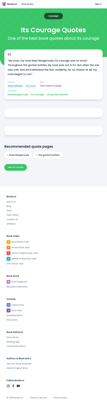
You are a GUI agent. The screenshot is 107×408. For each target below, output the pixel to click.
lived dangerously (18, 94)
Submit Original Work (17, 368)
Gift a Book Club (15, 263)
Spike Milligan (15, 85)
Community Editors (16, 346)
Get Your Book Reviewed (19, 363)
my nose (31, 85)
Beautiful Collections (17, 286)
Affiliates (11, 223)
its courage (37, 94)
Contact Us (12, 219)
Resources (12, 319)
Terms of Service (38, 397)
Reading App (13, 341)
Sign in (98, 4)
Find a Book (12, 337)
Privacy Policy (60, 397)
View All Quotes (16, 167)
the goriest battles (57, 94)
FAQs (9, 210)
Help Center (13, 215)
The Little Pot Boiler (51, 85)
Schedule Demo (14, 315)
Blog (9, 206)
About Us (11, 201)
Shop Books (27, 4)
